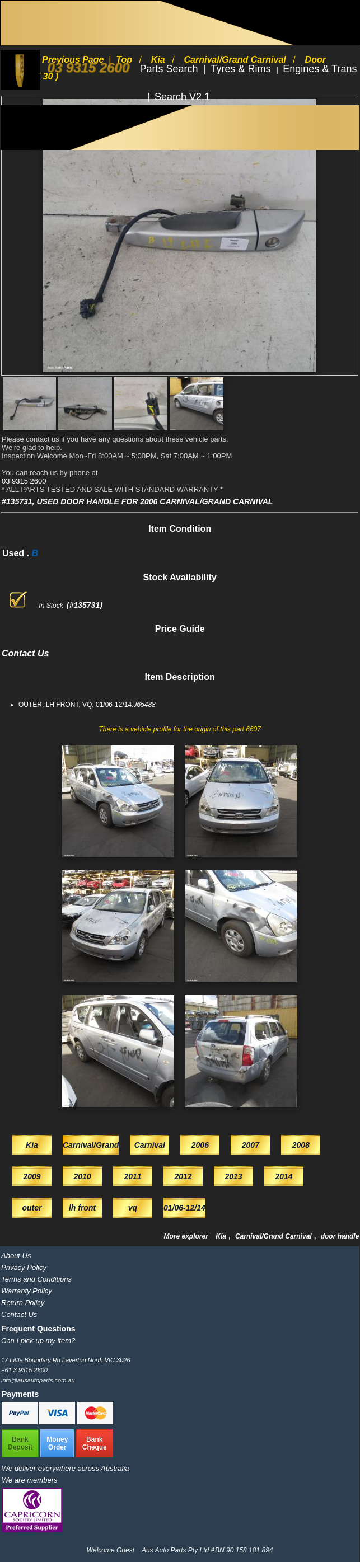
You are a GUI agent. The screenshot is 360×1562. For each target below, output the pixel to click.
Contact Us (19, 1314)
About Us (16, 1255)
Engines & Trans (320, 68)
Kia (222, 1236)
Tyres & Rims (242, 68)
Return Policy (22, 1302)
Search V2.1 (182, 96)
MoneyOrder (57, 1443)
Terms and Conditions (36, 1279)
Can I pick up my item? (38, 1340)
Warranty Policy (26, 1291)
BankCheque (94, 1443)
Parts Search (170, 68)
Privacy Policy (23, 1267)
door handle (340, 1236)
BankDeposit (20, 1443)
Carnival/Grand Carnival (274, 1236)
